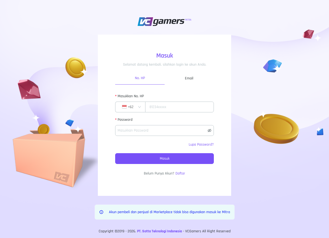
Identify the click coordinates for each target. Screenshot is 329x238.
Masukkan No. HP (131, 96)
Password (125, 119)
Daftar (180, 173)
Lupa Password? (201, 144)
